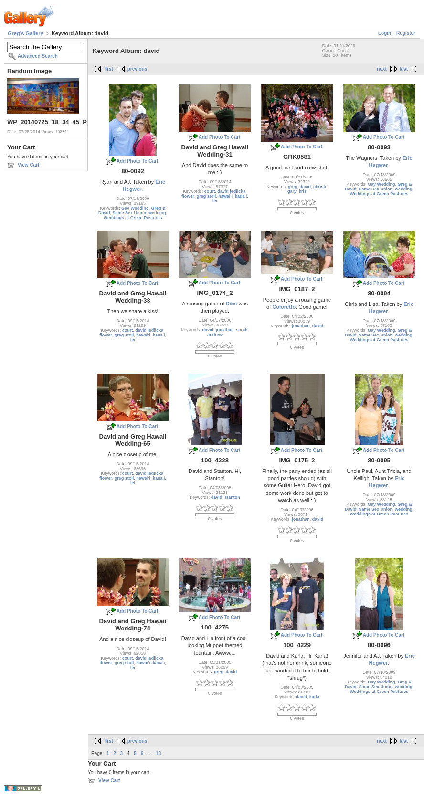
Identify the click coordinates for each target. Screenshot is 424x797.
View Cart (28, 165)
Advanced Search (38, 56)
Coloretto (284, 307)
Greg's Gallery (25, 33)
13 (158, 753)
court (209, 191)
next (382, 69)
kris (303, 191)
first (108, 69)
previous (137, 69)
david (305, 186)
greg (292, 186)
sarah (242, 329)
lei (214, 201)
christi (319, 186)
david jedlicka (231, 191)
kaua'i (241, 196)
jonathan (225, 329)
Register (405, 33)
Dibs (231, 303)
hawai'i (225, 196)
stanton (232, 497)
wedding (157, 212)
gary (292, 191)
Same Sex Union (129, 212)
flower (187, 196)
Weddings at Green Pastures (133, 217)
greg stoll (206, 196)
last (404, 69)
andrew (215, 334)
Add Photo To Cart (138, 161)
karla (314, 696)
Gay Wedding (134, 208)
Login (384, 33)
